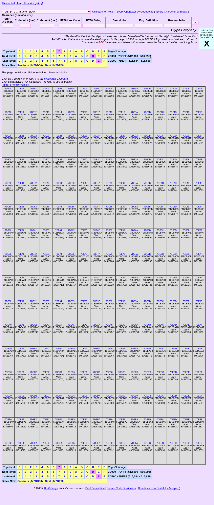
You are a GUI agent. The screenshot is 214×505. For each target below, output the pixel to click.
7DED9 (121, 396)
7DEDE (186, 396)
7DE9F (199, 301)
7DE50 (8, 206)
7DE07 (96, 88)
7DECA (134, 372)
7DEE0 (8, 419)
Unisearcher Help (102, 11)
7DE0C (160, 88)
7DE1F (199, 112)
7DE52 (33, 206)
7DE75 (71, 254)
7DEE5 (71, 419)
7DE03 (46, 88)
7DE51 (20, 206)
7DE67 (96, 230)
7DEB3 (46, 348)
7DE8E (186, 277)
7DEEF (198, 419)
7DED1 (20, 396)
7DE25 (71, 136)
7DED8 (109, 396)
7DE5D (173, 206)
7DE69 (121, 230)
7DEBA (134, 348)
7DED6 (83, 396)
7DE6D (173, 230)
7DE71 (20, 254)
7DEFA (134, 443)
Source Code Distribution (121, 488)
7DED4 (58, 396)
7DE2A (134, 136)
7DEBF (198, 348)
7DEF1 (20, 443)
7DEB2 (33, 348)
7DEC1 (20, 372)
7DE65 (71, 230)
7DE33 (46, 159)
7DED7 (96, 396)
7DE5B (147, 206)
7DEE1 (20, 419)
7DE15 (71, 112)
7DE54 (58, 206)
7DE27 (96, 136)
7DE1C (160, 112)
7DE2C (160, 136)
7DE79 (121, 254)
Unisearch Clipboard (56, 78)
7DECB (147, 372)
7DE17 (96, 112)
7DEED (173, 419)
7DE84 (58, 277)
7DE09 (121, 88)
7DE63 (46, 230)
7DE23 (46, 136)
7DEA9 (121, 325)
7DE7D (173, 254)
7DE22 (33, 136)
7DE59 (121, 206)
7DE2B (147, 136)
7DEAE (186, 325)
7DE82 (33, 277)
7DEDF (198, 396)
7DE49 (121, 183)
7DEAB (147, 325)
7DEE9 (121, 419)
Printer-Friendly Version (15, 84)
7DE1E (186, 112)
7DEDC (160, 396)
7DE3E (186, 159)
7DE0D (173, 88)
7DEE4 (58, 419)
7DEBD (173, 348)
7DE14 (58, 112)
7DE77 (96, 254)
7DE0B (147, 88)
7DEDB (147, 396)
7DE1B (147, 112)
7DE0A (134, 88)
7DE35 (71, 159)
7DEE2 (33, 419)
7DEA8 (109, 325)
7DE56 (84, 206)
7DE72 (33, 254)
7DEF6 (84, 443)
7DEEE (186, 419)
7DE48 (109, 183)
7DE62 (33, 230)
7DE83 (46, 277)
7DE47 (96, 183)
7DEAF (198, 325)
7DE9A (134, 301)
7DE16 (84, 112)
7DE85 (71, 277)
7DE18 (109, 112)
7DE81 (20, 277)
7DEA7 (96, 325)
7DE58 (109, 206)
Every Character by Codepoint (135, 11)
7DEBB (147, 348)
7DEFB (147, 443)
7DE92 (33, 301)
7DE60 (8, 230)
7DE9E (186, 301)
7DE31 (20, 159)
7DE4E (186, 183)
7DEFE (186, 443)
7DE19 (121, 112)
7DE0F (199, 88)
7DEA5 (71, 325)
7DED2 (33, 396)
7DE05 (71, 88)
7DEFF (198, 443)
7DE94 (58, 301)
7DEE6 (83, 419)
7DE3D (173, 159)
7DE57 (96, 206)
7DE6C (160, 230)
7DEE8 (109, 419)
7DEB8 (109, 348)
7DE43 (46, 183)
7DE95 (71, 301)
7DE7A (134, 254)
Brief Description (95, 488)
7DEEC (160, 419)
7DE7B (147, 254)
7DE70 (8, 254)
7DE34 (58, 159)
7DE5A (134, 206)
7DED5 (71, 396)
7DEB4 (58, 348)
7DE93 (46, 301)
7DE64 (58, 230)
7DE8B (147, 277)
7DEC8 (109, 372)
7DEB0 (8, 348)
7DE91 (20, 301)
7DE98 (109, 301)
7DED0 (8, 396)
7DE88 (109, 277)
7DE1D (173, 112)
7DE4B (147, 183)
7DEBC (160, 348)
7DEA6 (83, 325)
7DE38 (109, 159)
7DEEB (147, 419)
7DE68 (109, 230)
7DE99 (121, 301)
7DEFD (173, 443)
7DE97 (96, 301)
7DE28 (109, 136)
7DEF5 (71, 443)
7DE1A (134, 112)
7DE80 (8, 277)
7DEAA (134, 325)
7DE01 (20, 88)
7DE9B (147, 301)
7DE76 (84, 254)
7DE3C (160, 159)
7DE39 (121, 159)
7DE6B (147, 230)
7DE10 (8, 112)
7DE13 (46, 112)
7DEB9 (121, 348)
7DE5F (199, 206)
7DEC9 (121, 372)
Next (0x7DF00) (54, 65)
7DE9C (160, 301)
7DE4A (134, 183)
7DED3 (46, 396)
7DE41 (20, 183)
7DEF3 (46, 443)
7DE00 (8, 88)
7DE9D (173, 301)
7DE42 (33, 183)
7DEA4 (58, 325)
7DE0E (186, 88)
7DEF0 (8, 443)
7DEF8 (109, 443)
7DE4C (160, 183)
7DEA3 (46, 325)
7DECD (173, 372)
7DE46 (84, 183)
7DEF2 (33, 443)
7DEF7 (96, 443)
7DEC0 (8, 372)
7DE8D (173, 277)
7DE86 (84, 277)
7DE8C (160, 277)
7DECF (198, 372)
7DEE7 (96, 419)
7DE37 (96, 159)
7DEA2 (33, 325)
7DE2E (186, 136)
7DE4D (173, 183)
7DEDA (134, 396)
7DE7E (186, 254)
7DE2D (173, 136)
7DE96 (84, 301)
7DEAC (160, 325)
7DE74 (58, 254)
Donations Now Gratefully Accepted (158, 488)
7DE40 (8, 183)
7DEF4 (58, 443)
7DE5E (186, 206)
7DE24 (58, 136)
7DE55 (71, 206)
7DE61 (20, 230)
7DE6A (134, 230)
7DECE (186, 372)
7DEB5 (71, 348)
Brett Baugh (51, 488)
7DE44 (58, 183)
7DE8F (199, 277)
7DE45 (71, 183)
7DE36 (84, 159)
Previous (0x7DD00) (30, 65)
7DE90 (8, 301)
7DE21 (20, 136)
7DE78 (109, 254)
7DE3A (134, 159)
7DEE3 (46, 419)
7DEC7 (96, 372)
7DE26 (84, 136)
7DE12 (33, 112)
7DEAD (173, 325)
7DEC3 (46, 372)
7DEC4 (58, 372)
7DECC (160, 372)
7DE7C (160, 254)
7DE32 (33, 159)
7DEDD (173, 396)
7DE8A (134, 277)
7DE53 (46, 206)
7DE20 (8, 136)
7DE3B (147, 159)
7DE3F (199, 159)
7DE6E (186, 230)
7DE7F (199, 254)
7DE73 (46, 254)
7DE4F (199, 183)
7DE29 (121, 136)
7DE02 (33, 88)
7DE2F (199, 136)
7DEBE (186, 348)
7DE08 (109, 88)
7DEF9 (121, 443)
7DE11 (20, 112)
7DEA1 (20, 325)
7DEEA (134, 419)
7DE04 (58, 88)
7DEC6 (83, 372)
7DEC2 (33, 372)
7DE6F (199, 230)
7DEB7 (96, 348)
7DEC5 (71, 372)
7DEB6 (83, 348)
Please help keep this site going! (22, 3)
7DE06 (84, 88)
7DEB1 (20, 348)
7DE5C (160, 206)
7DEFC (160, 443)
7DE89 (121, 277)
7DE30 (8, 159)
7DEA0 (8, 325)
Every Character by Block (171, 11)
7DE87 (96, 277)
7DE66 (84, 230)
